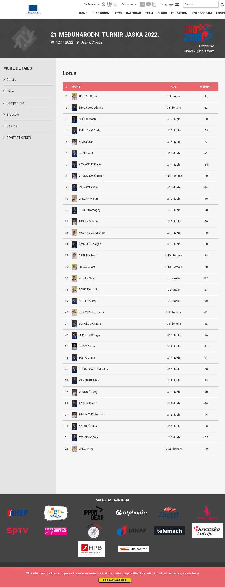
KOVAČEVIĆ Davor (87, 164)
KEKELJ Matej (84, 300)
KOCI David (82, 153)
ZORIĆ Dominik (85, 289)
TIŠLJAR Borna (85, 96)
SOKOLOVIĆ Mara (86, 323)
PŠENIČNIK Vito (85, 187)
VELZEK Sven (83, 278)
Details (11, 79)
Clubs (10, 91)
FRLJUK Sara (83, 266)
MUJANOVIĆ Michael (88, 232)
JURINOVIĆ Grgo (86, 335)
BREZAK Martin (85, 198)
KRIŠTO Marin (84, 119)
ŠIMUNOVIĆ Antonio (88, 414)
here (195, 573)
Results (12, 126)
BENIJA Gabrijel (85, 221)
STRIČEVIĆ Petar (85, 437)
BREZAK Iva (82, 448)
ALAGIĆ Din (82, 141)
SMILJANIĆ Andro (87, 130)
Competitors (15, 103)
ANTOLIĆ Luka (84, 426)
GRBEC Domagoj (86, 210)
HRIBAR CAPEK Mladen (90, 369)
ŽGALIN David (84, 403)
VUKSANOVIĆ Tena (87, 175)
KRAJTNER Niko (85, 380)
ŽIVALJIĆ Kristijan (86, 244)
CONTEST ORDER (19, 138)
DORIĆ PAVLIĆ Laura (88, 312)
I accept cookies (114, 580)
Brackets (13, 114)
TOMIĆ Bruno (83, 357)
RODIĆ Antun (83, 346)
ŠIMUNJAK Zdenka (87, 107)
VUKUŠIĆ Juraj (84, 392)
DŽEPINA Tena (84, 255)
